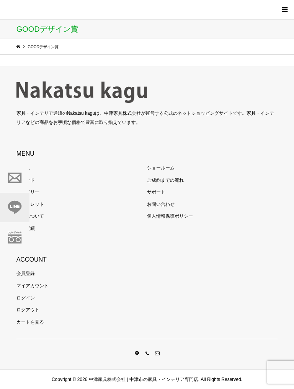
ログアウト (27, 310)
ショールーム (161, 168)
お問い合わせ (161, 204)
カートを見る (30, 322)
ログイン (25, 298)
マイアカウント (32, 285)
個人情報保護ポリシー (170, 216)
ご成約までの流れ (165, 180)
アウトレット (30, 204)
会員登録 (25, 273)
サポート (156, 192)
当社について (30, 216)
